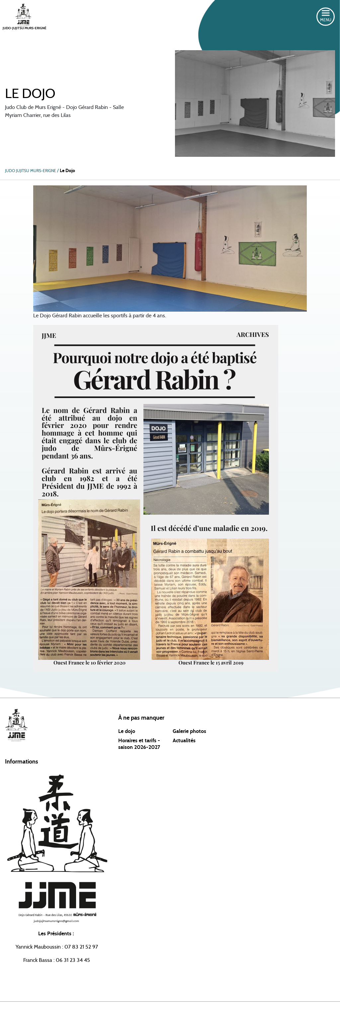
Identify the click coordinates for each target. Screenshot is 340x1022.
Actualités (184, 740)
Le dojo (126, 731)
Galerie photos (189, 731)
